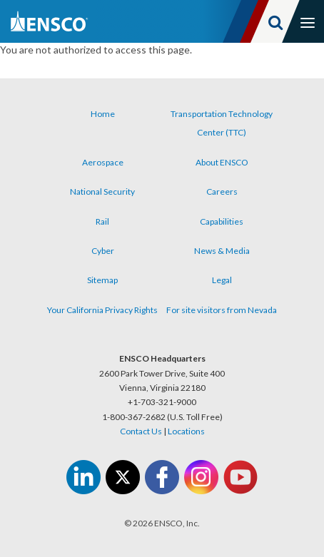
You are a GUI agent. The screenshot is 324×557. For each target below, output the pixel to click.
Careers (222, 191)
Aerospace (102, 162)
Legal (222, 280)
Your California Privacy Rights (102, 310)
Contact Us (141, 431)
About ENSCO (222, 162)
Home (103, 113)
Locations (186, 431)
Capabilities (221, 221)
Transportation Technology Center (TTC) (222, 123)
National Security (102, 191)
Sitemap (102, 280)
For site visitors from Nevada (221, 310)
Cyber (102, 250)
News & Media (222, 250)
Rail (102, 221)
